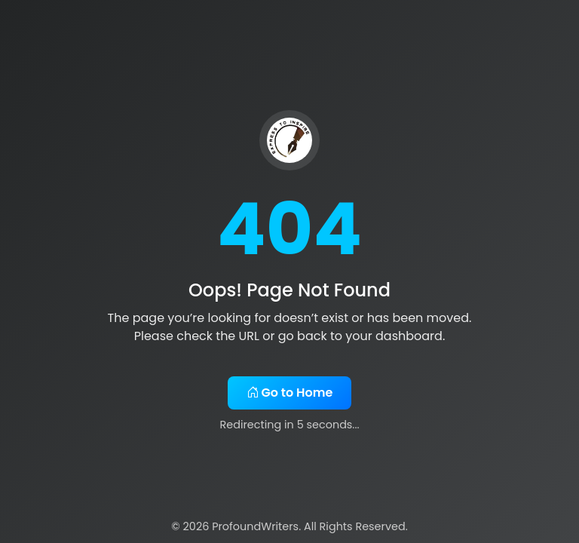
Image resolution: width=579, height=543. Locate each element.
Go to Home (290, 392)
